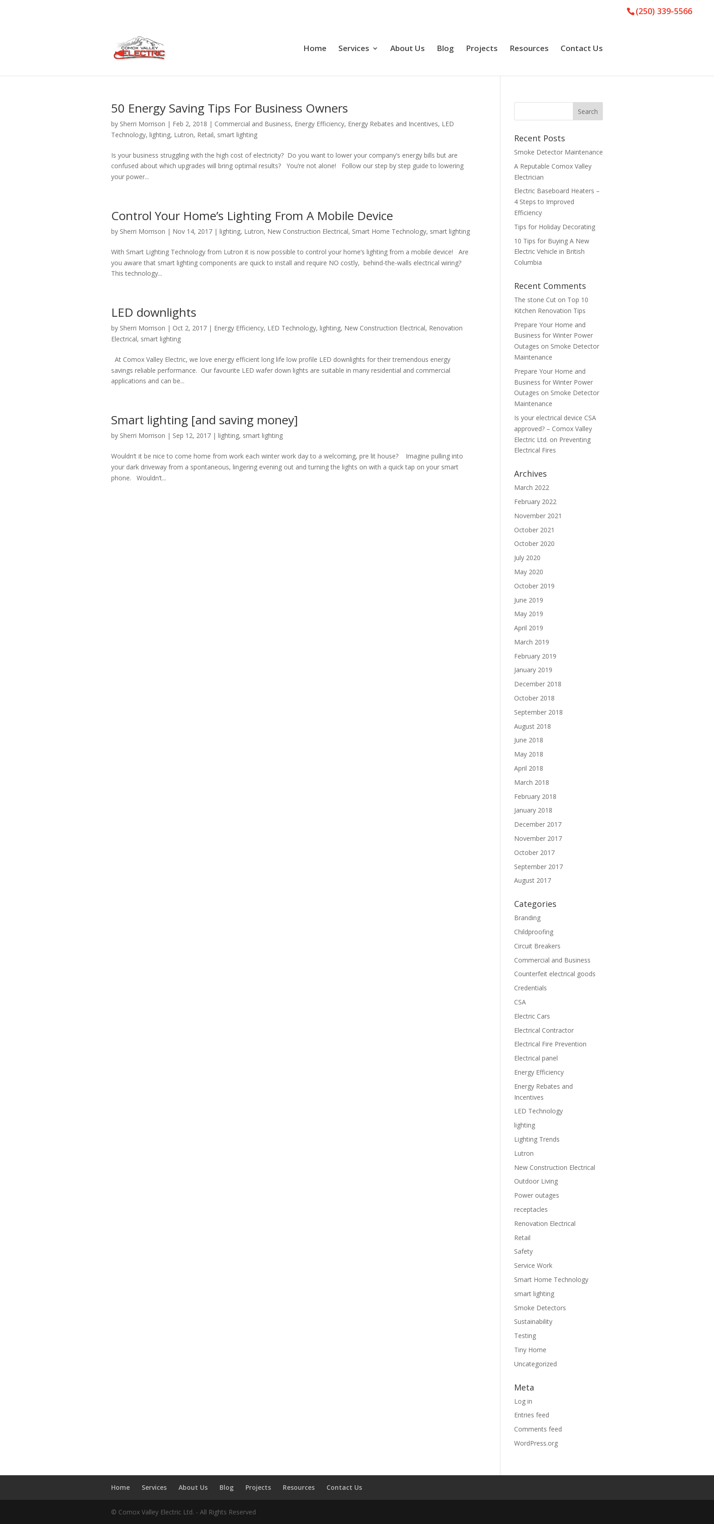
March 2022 (531, 487)
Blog (445, 49)
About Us (407, 49)
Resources (529, 49)
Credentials (530, 987)
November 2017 (538, 838)
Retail (205, 134)
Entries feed (531, 1415)
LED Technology (291, 328)
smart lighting (237, 134)
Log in (523, 1401)
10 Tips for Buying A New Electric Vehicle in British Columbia (551, 252)
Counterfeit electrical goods (555, 973)
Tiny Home (530, 1349)
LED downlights (153, 312)
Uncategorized (535, 1363)
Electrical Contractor (544, 1030)
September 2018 (538, 712)
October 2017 (534, 852)
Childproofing (533, 931)
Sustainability (533, 1321)
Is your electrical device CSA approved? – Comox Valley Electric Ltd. (555, 428)
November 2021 (538, 515)
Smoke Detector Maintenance (558, 152)
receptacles (531, 1209)
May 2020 (528, 571)
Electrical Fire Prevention (550, 1044)
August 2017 (532, 880)
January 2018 (533, 810)
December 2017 (537, 824)
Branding (527, 917)
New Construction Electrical (307, 231)
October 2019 (534, 586)
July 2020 (527, 557)
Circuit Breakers (537, 946)
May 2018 (528, 754)
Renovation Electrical (545, 1223)
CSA (520, 1002)
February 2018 (535, 796)
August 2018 (532, 726)
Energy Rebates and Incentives (393, 123)
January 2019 (533, 669)
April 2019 (528, 627)
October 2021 (534, 529)
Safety (523, 1251)
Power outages (536, 1195)
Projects (482, 49)
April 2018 (528, 768)
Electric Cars (532, 1016)
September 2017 (538, 866)
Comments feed (538, 1429)
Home (314, 49)
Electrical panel (536, 1058)
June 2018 (528, 740)
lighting (159, 134)
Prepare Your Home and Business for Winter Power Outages (553, 335)
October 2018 (534, 698)
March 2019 (531, 642)
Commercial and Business (252, 123)
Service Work (533, 1265)
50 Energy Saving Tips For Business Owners (229, 108)
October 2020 (534, 543)
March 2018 (531, 782)
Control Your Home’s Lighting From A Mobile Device (252, 215)
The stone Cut (535, 299)
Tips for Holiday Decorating (554, 226)
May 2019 (528, 613)
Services (353, 49)
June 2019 (528, 600)
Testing (525, 1335)
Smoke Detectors (540, 1307)
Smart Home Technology (389, 231)
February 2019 (535, 656)
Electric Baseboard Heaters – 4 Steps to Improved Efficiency (557, 201)
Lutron (184, 134)
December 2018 (537, 684)
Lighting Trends (537, 1139)
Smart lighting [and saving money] (204, 420)
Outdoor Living (536, 1181)
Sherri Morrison (142, 123)
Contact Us (582, 49)
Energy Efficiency (319, 123)
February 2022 (535, 501)
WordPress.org (536, 1443)
